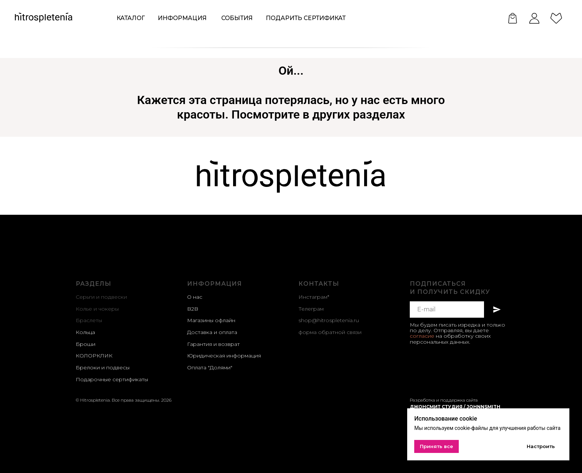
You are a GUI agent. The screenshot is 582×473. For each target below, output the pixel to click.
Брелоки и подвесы (103, 367)
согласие (422, 336)
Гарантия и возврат (213, 344)
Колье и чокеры (97, 308)
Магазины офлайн (211, 320)
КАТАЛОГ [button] (131, 18)
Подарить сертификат (306, 18)
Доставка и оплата (212, 332)
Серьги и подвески (101, 297)
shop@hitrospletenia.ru (328, 320)
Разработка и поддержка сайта (444, 400)
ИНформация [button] (182, 18)
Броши (85, 344)
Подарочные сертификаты (112, 379)
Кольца (85, 332)
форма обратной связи (330, 332)
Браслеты (89, 320)
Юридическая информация (224, 355)
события (237, 18)
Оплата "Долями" (209, 367)
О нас (194, 297)
